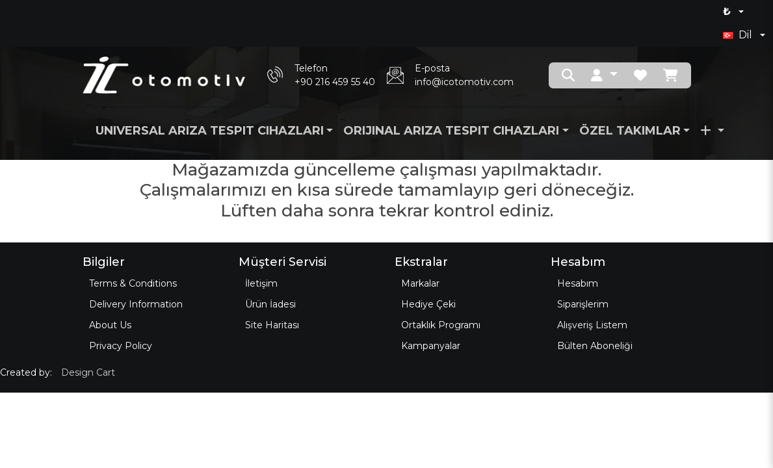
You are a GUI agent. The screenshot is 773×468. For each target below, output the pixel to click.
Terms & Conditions (133, 283)
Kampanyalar (430, 346)
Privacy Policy (120, 346)
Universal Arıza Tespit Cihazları (210, 131)
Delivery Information (136, 304)
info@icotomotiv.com (464, 82)
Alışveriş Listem (592, 325)
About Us (110, 325)
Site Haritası (272, 325)
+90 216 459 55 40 (335, 82)
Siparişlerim (583, 304)
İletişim (261, 283)
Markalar (420, 283)
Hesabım (577, 283)
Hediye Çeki (428, 304)
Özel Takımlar (630, 131)
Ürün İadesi (270, 304)
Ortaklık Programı (440, 325)
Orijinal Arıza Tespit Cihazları (451, 131)
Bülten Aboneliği (595, 346)
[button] (604, 75)
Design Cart (88, 372)
